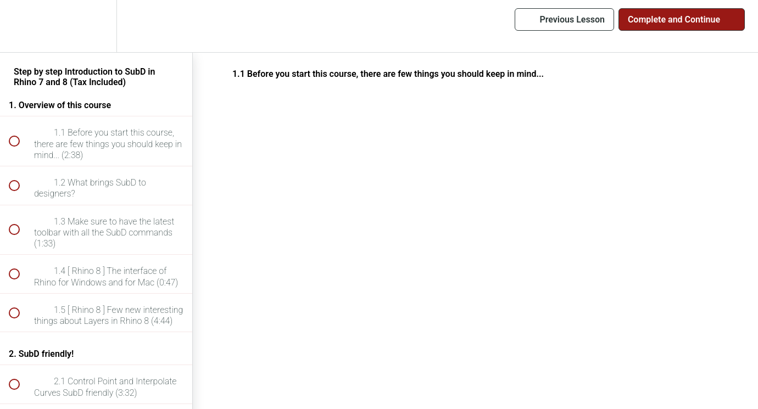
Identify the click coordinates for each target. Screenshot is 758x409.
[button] (20, 26)
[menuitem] (96, 26)
